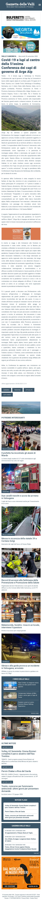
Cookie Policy (34, 898)
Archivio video (35, 713)
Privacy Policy (25, 898)
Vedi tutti (36, 853)
